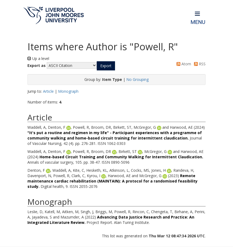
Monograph (68, 91)
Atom (183, 63)
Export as (36, 65)
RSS (199, 63)
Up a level (38, 58)
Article (48, 91)
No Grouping (137, 79)
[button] (106, 65)
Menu (198, 22)
